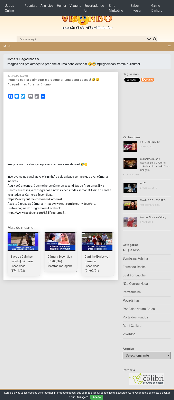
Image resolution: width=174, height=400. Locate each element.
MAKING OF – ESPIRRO (153, 200)
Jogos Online (9, 8)
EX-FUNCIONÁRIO (150, 142)
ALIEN (143, 183)
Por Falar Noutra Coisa (139, 309)
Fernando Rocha (134, 267)
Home (11, 59)
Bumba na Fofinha (135, 258)
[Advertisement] (61, 131)
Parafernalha (132, 292)
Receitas (31, 6)
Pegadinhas (27, 59)
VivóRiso (129, 334)
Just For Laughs (134, 275)
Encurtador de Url (94, 8)
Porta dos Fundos (135, 317)
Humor (61, 6)
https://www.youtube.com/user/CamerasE (35, 199)
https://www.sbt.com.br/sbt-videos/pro (70, 203)
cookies (32, 392)
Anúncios (47, 6)
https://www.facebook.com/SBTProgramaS (36, 212)
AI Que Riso (131, 250)
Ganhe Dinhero (156, 8)
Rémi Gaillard (132, 326)
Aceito (97, 397)
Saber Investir (136, 8)
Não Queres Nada (135, 284)
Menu (7, 46)
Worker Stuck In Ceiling (153, 217)
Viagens (75, 6)
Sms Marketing (116, 8)
